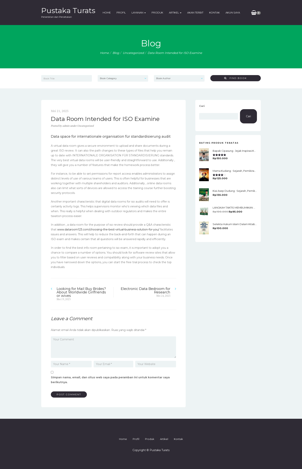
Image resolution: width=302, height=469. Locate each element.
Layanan (139, 12)
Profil (121, 12)
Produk (157, 12)
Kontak (214, 12)
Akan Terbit (195, 12)
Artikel (175, 12)
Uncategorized (133, 53)
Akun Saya (233, 12)
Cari (202, 105)
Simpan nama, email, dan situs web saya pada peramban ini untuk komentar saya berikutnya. (110, 380)
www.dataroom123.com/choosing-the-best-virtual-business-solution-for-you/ (108, 229)
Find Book (235, 78)
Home (107, 12)
